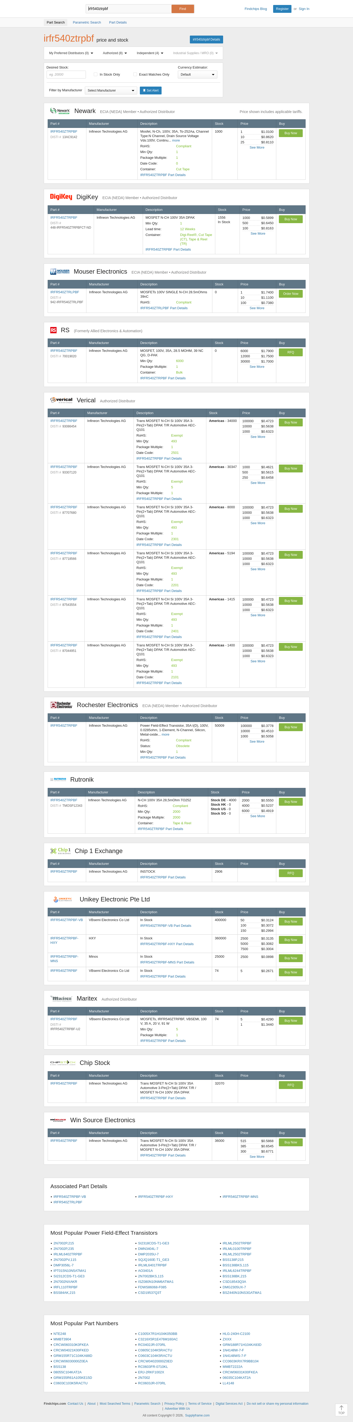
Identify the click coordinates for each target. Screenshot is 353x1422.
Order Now (290, 294)
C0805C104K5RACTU (155, 1350)
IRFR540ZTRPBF (64, 131)
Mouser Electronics (128, 271)
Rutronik (74, 779)
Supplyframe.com (197, 1415)
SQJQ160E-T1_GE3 (153, 1260)
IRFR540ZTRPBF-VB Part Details (165, 926)
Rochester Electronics (133, 704)
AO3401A (145, 1271)
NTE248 (59, 1334)
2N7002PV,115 (64, 1260)
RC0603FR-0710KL (153, 1367)
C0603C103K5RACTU (70, 1383)
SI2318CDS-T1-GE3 (153, 1243)
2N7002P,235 (63, 1249)
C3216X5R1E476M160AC (158, 1339)
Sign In (304, 9)
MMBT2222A (232, 1367)
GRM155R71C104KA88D (72, 1356)
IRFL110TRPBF (65, 1287)
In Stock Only (107, 74)
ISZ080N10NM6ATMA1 (156, 1282)
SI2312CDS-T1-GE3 (69, 1276)
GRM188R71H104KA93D (242, 1345)
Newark (112, 110)
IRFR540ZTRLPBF (65, 292)
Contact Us (75, 1404)
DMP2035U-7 (148, 1254)
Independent (151, 53)
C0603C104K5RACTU (155, 1356)
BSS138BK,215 (234, 1276)
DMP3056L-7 (63, 1265)
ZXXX (227, 1339)
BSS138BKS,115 (236, 1265)
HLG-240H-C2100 (236, 1334)
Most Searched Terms (115, 1404)
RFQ (291, 352)
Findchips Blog (256, 9)
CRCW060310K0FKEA (71, 1345)
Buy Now (290, 133)
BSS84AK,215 (64, 1293)
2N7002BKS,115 (150, 1276)
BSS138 (59, 1367)
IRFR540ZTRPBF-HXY (155, 1197)
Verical (92, 400)
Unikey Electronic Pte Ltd (102, 899)
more (176, 140)
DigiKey (113, 196)
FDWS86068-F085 (152, 1287)
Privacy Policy (174, 1404)
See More (257, 147)
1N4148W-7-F (233, 1350)
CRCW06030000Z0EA (70, 1361)
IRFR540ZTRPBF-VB (67, 920)
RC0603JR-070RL (152, 1383)
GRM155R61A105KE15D (72, 1378)
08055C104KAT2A (67, 1372)
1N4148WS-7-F (234, 1356)
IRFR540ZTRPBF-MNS (240, 1197)
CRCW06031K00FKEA (240, 1372)
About (91, 1404)
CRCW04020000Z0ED (155, 1361)
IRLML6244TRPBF (237, 1271)
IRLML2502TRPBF (237, 1243)
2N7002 (144, 1378)
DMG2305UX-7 (234, 1287)
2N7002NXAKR (65, 1282)
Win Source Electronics (95, 1120)
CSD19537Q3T (149, 1293)
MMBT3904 (62, 1339)
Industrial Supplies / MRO (196, 53)
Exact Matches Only (151, 74)
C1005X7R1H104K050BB (157, 1334)
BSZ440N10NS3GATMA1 (242, 1293)
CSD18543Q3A (234, 1282)
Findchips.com (61, 8)
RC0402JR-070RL (152, 1345)
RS (96, 330)
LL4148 (228, 1383)
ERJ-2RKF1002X (151, 1372)
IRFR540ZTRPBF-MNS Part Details (167, 962)
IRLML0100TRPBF (237, 1249)
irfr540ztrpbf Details (206, 39)
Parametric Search (147, 1404)
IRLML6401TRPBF (152, 1265)
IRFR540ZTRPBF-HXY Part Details (167, 944)
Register (282, 9)
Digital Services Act (229, 1404)
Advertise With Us (177, 1408)
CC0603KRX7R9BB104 (240, 1361)
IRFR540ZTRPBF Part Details (163, 175)
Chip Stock (82, 1062)
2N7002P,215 (63, 1243)
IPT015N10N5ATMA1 (69, 1271)
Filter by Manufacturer (65, 90)
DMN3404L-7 (148, 1249)
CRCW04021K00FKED (71, 1350)
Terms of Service (200, 1404)
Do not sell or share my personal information (277, 1404)
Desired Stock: (66, 71)
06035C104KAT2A (237, 1378)
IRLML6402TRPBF (67, 1254)
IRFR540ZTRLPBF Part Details (164, 308)
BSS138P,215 (233, 1260)
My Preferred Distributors (72, 53)
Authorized (116, 53)
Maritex (93, 998)
